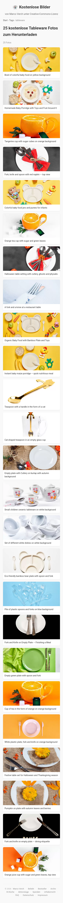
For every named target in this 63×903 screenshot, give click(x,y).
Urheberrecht (50, 892)
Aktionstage (23, 892)
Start (5, 20)
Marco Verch (18, 889)
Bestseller (42, 889)
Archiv (53, 889)
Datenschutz (28, 895)
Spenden (36, 892)
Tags (11, 20)
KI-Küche (10, 892)
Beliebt (31, 889)
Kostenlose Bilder (31, 7)
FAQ (17, 895)
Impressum (43, 895)
